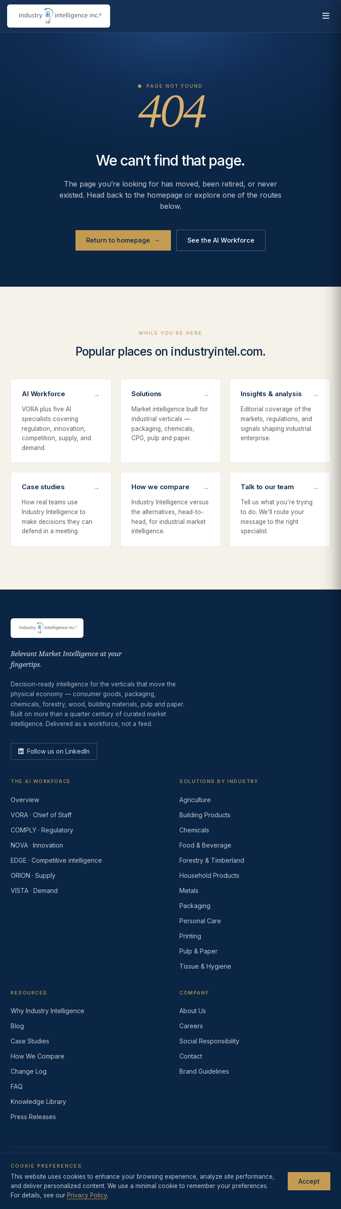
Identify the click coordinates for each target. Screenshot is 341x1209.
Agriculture (195, 799)
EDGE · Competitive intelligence (56, 860)
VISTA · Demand (34, 890)
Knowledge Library (38, 1101)
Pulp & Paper (198, 951)
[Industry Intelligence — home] (58, 16)
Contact (190, 1056)
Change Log (29, 1071)
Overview (25, 799)
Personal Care (200, 921)
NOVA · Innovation (37, 845)
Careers (191, 1026)
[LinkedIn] (54, 751)
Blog (17, 1026)
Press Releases (33, 1116)
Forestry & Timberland (211, 860)
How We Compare (37, 1056)
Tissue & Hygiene (205, 966)
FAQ (17, 1086)
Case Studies (30, 1041)
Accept (309, 1181)
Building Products (204, 815)
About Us (192, 1010)
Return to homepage (123, 240)
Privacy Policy (87, 1195)
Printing (190, 936)
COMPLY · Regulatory (42, 830)
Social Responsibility (209, 1041)
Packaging (194, 905)
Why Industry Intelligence (47, 1010)
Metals (188, 890)
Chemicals (194, 830)
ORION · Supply (33, 875)
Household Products (209, 875)
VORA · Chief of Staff (41, 815)
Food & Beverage (205, 845)
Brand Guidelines (204, 1071)
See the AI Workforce (220, 240)
